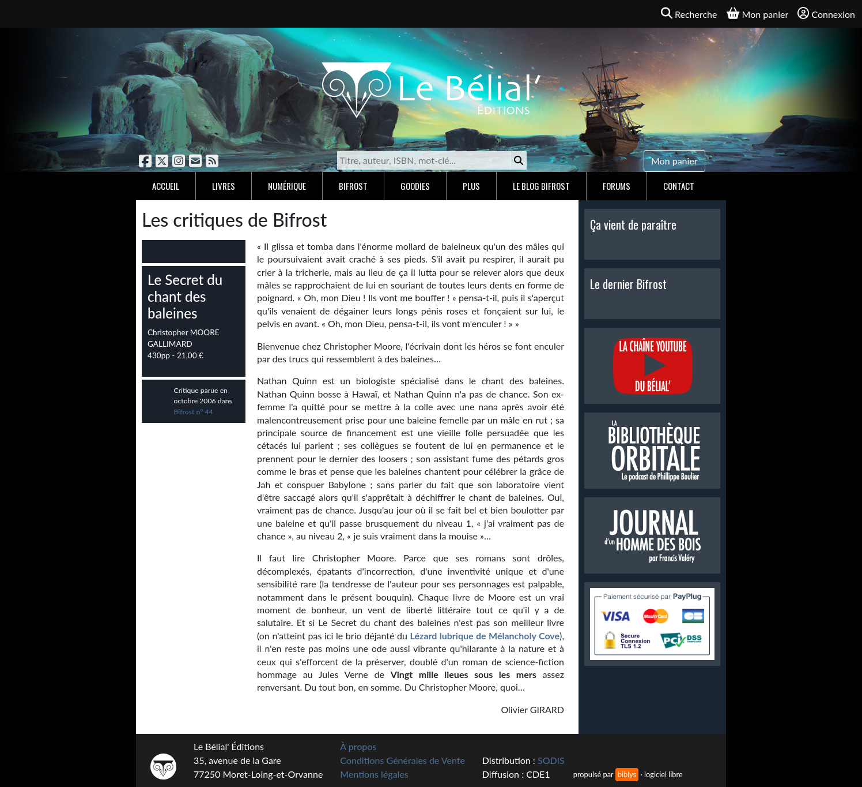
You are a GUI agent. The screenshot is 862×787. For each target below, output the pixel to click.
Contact (678, 185)
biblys (627, 774)
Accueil (165, 185)
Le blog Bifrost (541, 185)
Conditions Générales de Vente (402, 760)
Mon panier (674, 160)
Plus (471, 185)
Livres (223, 185)
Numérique (287, 185)
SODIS (551, 760)
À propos (358, 746)
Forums (616, 185)
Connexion (826, 14)
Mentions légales (374, 774)
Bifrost (353, 185)
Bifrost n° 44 (193, 411)
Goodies (415, 185)
